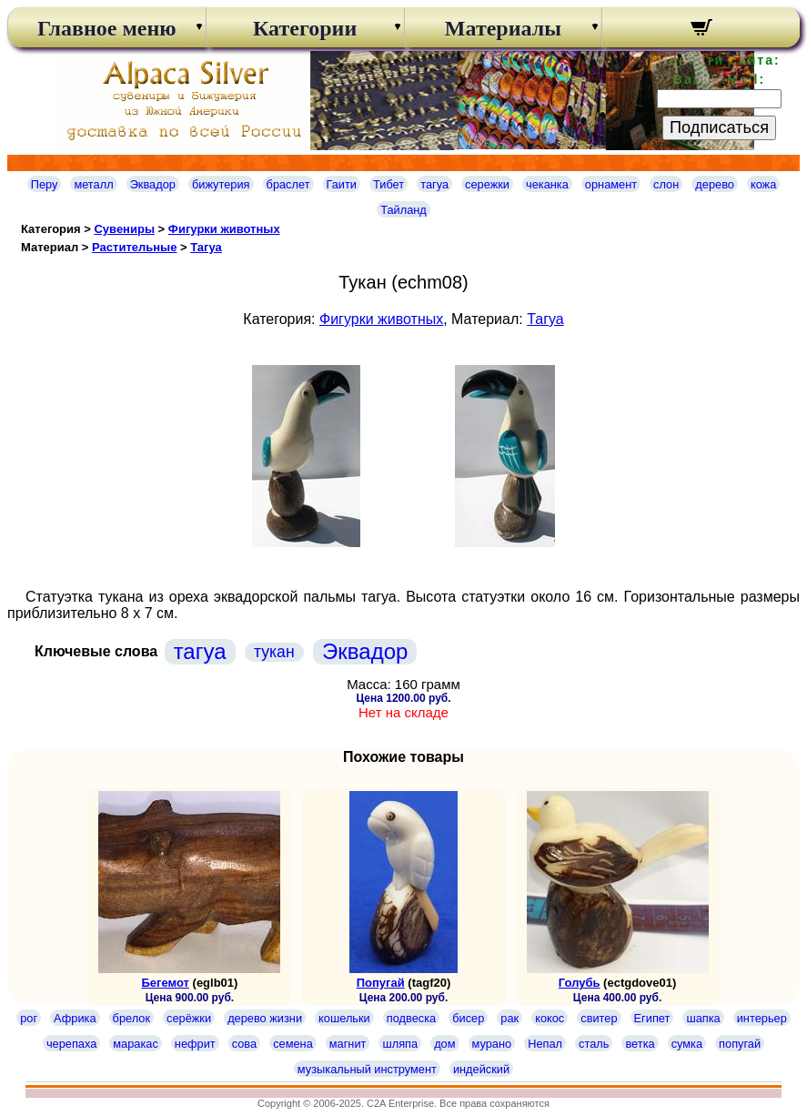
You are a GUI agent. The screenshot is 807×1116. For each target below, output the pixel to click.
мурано (492, 1043)
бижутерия (221, 184)
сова (244, 1043)
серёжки (188, 1018)
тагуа (434, 184)
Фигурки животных (224, 229)
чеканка (547, 184)
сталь (594, 1043)
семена (293, 1043)
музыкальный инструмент (367, 1069)
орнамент (611, 184)
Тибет (388, 184)
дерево (714, 184)
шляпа (400, 1043)
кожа (763, 184)
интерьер (762, 1018)
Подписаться (719, 127)
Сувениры (124, 229)
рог (28, 1018)
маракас (135, 1043)
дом (444, 1043)
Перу (44, 184)
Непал (545, 1043)
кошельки (344, 1018)
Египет (652, 1018)
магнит (348, 1043)
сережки (487, 184)
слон (666, 184)
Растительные (134, 247)
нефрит (195, 1043)
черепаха (71, 1043)
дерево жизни (264, 1018)
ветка (639, 1043)
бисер (468, 1018)
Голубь (579, 982)
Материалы (503, 28)
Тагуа (206, 247)
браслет (288, 184)
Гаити (342, 184)
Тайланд (403, 210)
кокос (549, 1018)
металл (93, 184)
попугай (740, 1043)
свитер (598, 1018)
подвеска (411, 1018)
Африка (75, 1018)
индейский (481, 1069)
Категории (305, 28)
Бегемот (164, 982)
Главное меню (107, 28)
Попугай (381, 982)
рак (509, 1018)
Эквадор (153, 184)
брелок (131, 1018)
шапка (703, 1018)
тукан (274, 652)
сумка (686, 1043)
